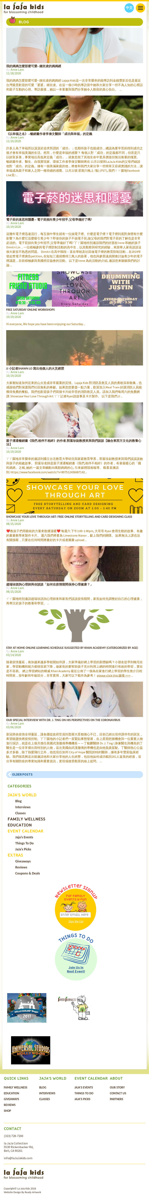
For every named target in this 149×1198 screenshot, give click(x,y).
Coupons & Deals (27, 873)
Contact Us (118, 1093)
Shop (7, 1111)
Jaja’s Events (24, 837)
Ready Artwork (33, 1192)
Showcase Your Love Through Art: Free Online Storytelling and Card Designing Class (69, 517)
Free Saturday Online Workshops (30, 309)
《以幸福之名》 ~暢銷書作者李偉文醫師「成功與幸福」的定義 (49, 134)
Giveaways (23, 861)
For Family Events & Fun (75, 897)
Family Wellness (26, 818)
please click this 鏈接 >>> (114, 675)
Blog (18, 801)
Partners (116, 1099)
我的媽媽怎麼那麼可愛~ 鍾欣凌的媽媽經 (33, 66)
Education (20, 824)
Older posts (22, 774)
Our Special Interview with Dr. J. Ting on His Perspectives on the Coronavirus (63, 720)
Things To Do (24, 843)
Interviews (22, 807)
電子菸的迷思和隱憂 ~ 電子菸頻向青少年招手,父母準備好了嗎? (49, 219)
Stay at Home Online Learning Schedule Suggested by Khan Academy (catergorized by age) (72, 648)
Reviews (21, 867)
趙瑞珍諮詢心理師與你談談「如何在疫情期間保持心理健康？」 (49, 584)
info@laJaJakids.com (18, 1158)
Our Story (117, 1087)
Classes (20, 813)
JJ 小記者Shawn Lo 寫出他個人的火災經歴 (35, 368)
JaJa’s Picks (23, 849)
